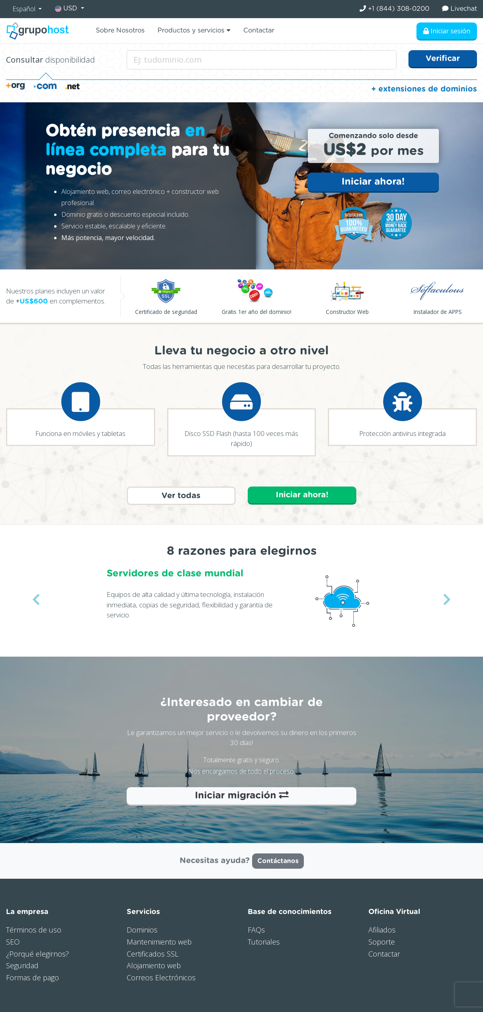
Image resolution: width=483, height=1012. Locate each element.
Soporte (381, 942)
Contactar (258, 30)
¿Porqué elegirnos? (37, 954)
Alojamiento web (154, 965)
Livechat (459, 8)
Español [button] (24, 8)
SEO (13, 942)
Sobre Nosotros (120, 30)
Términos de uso (33, 930)
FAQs (256, 930)
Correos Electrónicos (161, 977)
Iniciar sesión (446, 30)
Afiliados (382, 930)
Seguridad (22, 965)
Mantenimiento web (159, 942)
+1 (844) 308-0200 (394, 8)
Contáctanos (278, 861)
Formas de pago (32, 977)
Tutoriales (264, 942)
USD (67, 8)
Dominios (142, 930)
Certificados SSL (152, 954)
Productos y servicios (194, 30)
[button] (36, 599)
